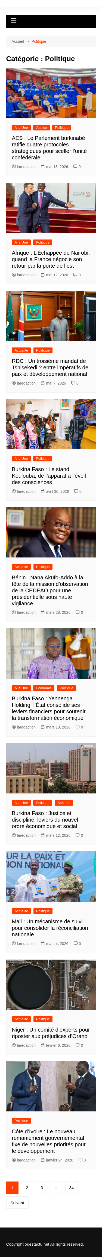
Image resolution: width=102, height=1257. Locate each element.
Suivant (17, 1202)
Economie (44, 688)
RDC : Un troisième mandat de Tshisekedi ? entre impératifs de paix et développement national (50, 367)
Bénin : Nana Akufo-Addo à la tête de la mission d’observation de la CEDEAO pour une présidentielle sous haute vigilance (50, 590)
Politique (62, 128)
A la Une (21, 128)
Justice (41, 128)
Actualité (21, 350)
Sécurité (63, 803)
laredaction (24, 167)
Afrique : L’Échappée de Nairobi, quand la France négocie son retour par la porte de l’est (51, 259)
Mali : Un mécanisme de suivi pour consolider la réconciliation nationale (50, 927)
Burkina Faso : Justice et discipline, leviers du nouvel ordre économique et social (45, 819)
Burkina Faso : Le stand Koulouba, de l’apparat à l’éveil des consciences (49, 475)
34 (71, 1187)
